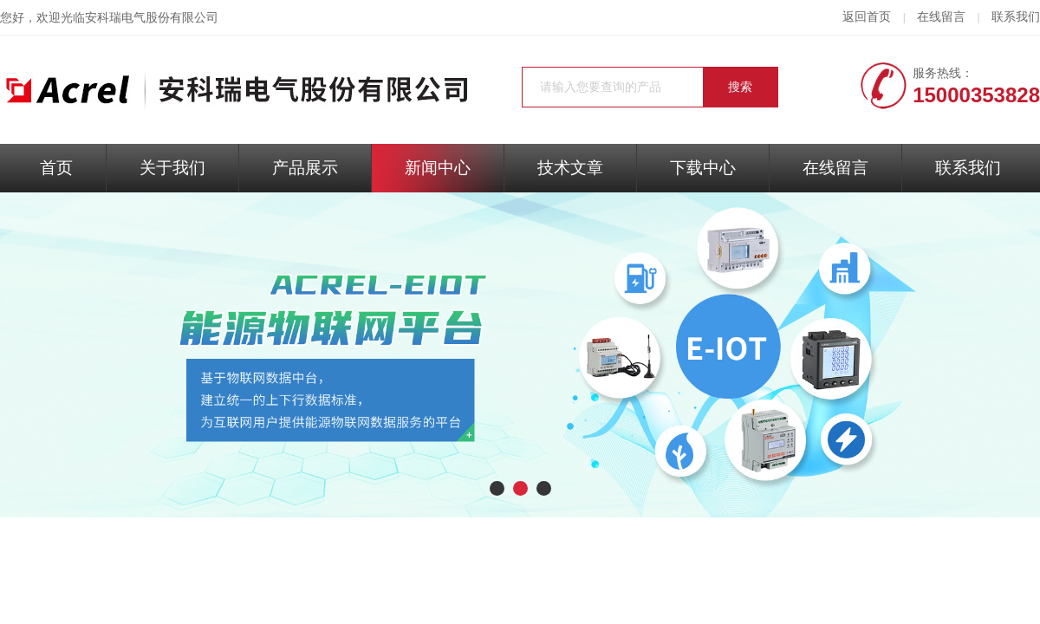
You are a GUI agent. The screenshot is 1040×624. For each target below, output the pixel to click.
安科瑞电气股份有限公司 (151, 17)
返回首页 (866, 16)
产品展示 (305, 168)
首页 (56, 168)
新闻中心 (438, 168)
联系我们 (1015, 16)
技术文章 (570, 168)
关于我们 (172, 168)
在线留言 (941, 16)
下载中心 (703, 168)
